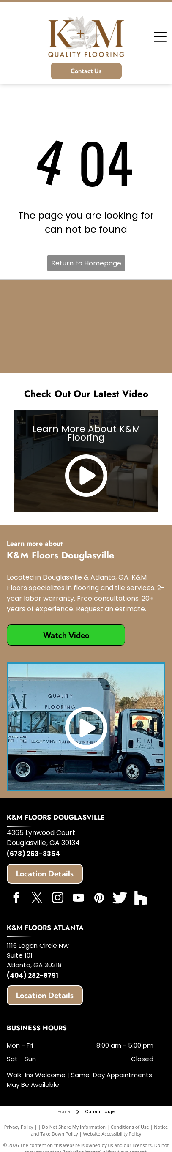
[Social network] (119, 899)
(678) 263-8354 (33, 853)
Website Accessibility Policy (112, 1133)
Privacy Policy (18, 1127)
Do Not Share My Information (74, 1127)
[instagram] (57, 899)
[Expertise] (105, 307)
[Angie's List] (67, 346)
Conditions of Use (130, 1127)
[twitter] (36, 899)
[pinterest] (99, 899)
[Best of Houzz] (105, 346)
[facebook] (16, 899)
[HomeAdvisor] (67, 307)
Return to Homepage (86, 263)
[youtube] (78, 899)
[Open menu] (160, 36)
